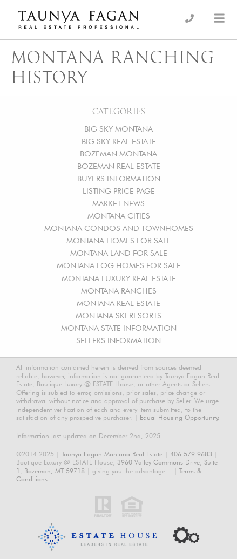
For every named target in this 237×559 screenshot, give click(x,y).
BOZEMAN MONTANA (118, 153)
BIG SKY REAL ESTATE (119, 141)
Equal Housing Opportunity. (180, 417)
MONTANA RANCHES (119, 290)
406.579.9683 (191, 454)
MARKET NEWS (118, 203)
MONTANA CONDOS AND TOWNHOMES (118, 228)
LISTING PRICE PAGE (119, 190)
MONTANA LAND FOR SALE (118, 252)
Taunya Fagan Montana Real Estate (112, 454)
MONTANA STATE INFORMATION (119, 327)
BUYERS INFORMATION (118, 178)
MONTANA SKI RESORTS (118, 315)
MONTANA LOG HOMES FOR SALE (119, 265)
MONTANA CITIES (118, 215)
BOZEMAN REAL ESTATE (118, 166)
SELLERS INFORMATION (118, 340)
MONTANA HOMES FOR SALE (118, 240)
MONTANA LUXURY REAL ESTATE (119, 278)
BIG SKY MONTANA (118, 128)
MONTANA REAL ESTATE (118, 303)
